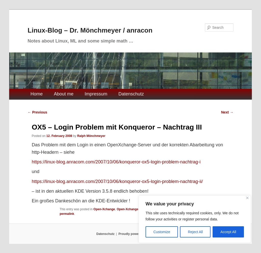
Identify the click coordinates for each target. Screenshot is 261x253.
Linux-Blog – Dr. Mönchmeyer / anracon (90, 30)
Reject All (195, 232)
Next (227, 112)
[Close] (247, 198)
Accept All (228, 232)
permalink (67, 214)
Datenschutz (131, 93)
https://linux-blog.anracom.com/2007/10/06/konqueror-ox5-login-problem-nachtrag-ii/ (117, 181)
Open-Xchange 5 (129, 209)
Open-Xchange (104, 209)
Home (37, 93)
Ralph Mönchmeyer (91, 136)
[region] (195, 219)
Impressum (96, 93)
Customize (161, 232)
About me (63, 93)
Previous (37, 112)
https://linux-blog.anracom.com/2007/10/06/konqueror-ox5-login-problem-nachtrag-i (116, 161)
